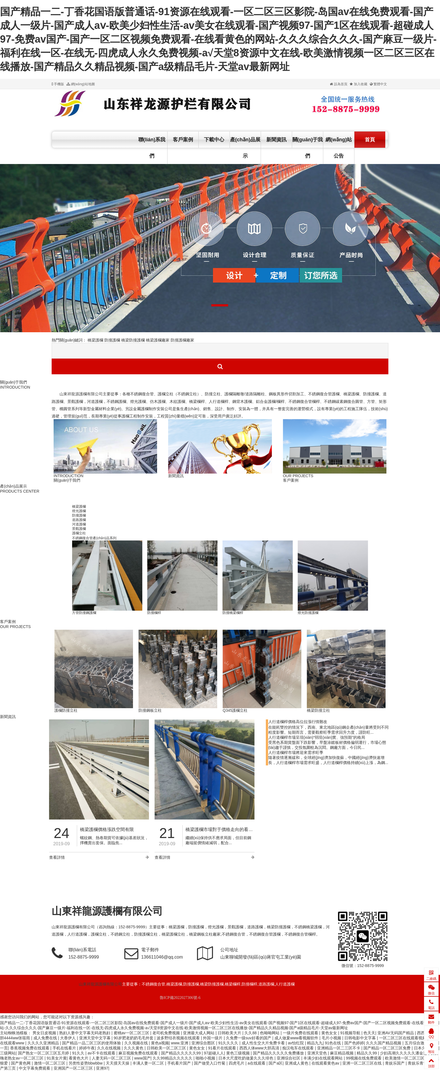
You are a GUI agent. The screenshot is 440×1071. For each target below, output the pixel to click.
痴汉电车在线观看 (298, 1048)
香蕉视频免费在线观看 (30, 1048)
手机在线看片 (64, 1048)
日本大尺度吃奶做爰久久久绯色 (246, 1058)
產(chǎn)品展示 (245, 148)
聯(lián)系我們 (152, 148)
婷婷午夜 (87, 1048)
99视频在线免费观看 (364, 1058)
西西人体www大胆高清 (259, 1048)
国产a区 (276, 1063)
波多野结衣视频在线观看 (179, 1038)
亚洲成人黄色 (297, 1063)
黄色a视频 (160, 1043)
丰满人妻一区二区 (148, 1063)
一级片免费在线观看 (301, 1033)
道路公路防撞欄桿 (220, 504)
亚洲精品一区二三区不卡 (339, 1048)
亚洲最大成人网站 (199, 1033)
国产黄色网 (21, 1063)
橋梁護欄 (95, 340)
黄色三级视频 (238, 1053)
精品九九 (315, 1043)
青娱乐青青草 (420, 1063)
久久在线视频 (109, 1048)
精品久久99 (367, 1053)
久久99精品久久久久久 (173, 1058)
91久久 (78, 1053)
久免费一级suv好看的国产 (249, 1038)
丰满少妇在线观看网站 (323, 1058)
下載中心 (214, 139)
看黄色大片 (79, 1058)
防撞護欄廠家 (182, 340)
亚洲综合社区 (289, 1058)
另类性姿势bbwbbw (86, 1063)
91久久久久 (228, 1043)
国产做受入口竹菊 (210, 1063)
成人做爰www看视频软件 (296, 1038)
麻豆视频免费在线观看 (138, 1053)
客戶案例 (183, 139)
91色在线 (333, 1043)
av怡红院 (296, 1043)
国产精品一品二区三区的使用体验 (92, 1043)
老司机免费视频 (166, 1033)
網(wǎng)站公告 (339, 148)
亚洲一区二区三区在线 (362, 1063)
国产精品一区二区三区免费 (387, 1048)
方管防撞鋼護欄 (229, 504)
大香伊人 (68, 1038)
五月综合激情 (417, 1043)
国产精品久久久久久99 (181, 1053)
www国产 (142, 1058)
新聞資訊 (276, 139)
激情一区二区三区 (50, 1063)
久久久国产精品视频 (384, 1043)
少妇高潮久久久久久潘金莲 (404, 1053)
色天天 (369, 1033)
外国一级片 (213, 1038)
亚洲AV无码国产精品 (396, 1033)
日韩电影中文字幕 (360, 1038)
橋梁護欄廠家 (157, 340)
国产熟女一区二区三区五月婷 (44, 1053)
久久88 (251, 1033)
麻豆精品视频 (342, 1053)
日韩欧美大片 (230, 1033)
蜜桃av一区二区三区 (132, 1033)
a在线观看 (257, 1063)
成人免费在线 (45, 1038)
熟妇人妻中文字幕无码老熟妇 (85, 1033)
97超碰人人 (214, 1053)
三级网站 (8, 1053)
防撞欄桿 (237, 504)
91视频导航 (350, 1033)
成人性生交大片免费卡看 (264, 1043)
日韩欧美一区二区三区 (167, 1048)
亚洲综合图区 (203, 1043)
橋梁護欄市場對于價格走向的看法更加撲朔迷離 (133, 829)
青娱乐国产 (395, 1063)
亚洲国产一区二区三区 (74, 1068)
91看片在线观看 (222, 1048)
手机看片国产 (179, 1063)
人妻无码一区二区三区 (112, 1058)
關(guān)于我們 (307, 148)
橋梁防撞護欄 (133, 340)
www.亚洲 (180, 1043)
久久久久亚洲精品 (43, 1043)
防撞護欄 (112, 340)
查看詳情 (63, 857)
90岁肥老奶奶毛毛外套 (134, 1038)
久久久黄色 (134, 1048)
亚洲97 (102, 1068)
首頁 (370, 139)
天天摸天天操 (118, 1063)
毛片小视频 (332, 1038)
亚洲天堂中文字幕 (95, 1038)
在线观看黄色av (325, 1063)
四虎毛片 (237, 1063)
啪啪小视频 (206, 1058)
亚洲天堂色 (317, 1053)
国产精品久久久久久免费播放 (279, 1053)
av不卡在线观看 (102, 1053)
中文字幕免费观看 (35, 1068)
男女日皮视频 (45, 1033)
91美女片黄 (57, 1058)
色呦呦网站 (270, 1033)
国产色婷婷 (354, 1043)
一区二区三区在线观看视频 (403, 1038)
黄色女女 (329, 1033)
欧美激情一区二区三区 (405, 1058)
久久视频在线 (136, 1043)
